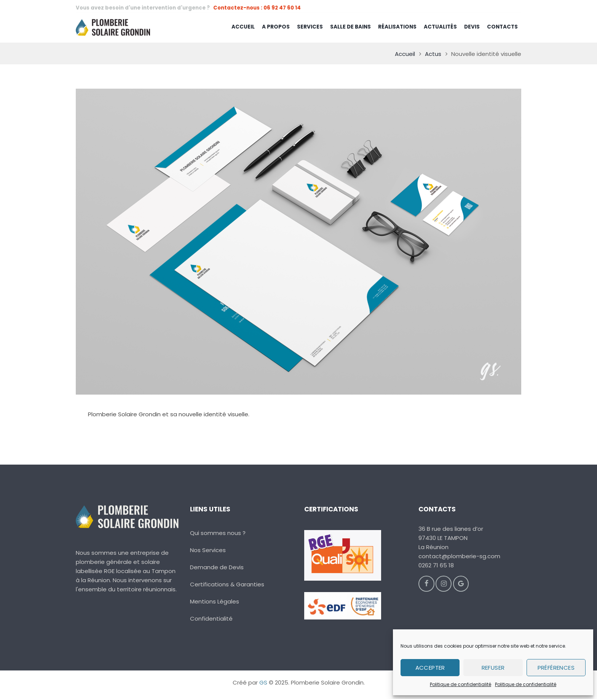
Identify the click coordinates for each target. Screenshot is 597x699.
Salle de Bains (350, 26)
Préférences (556, 668)
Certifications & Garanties (227, 584)
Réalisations (397, 26)
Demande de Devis (217, 567)
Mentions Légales (214, 601)
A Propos (276, 26)
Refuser (493, 668)
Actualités (440, 26)
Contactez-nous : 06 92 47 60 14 (257, 7)
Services (310, 26)
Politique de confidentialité (460, 684)
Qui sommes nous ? (218, 533)
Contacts (502, 26)
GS (263, 682)
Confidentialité (211, 619)
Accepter (430, 668)
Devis (472, 26)
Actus (433, 54)
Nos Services (208, 550)
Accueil (243, 26)
